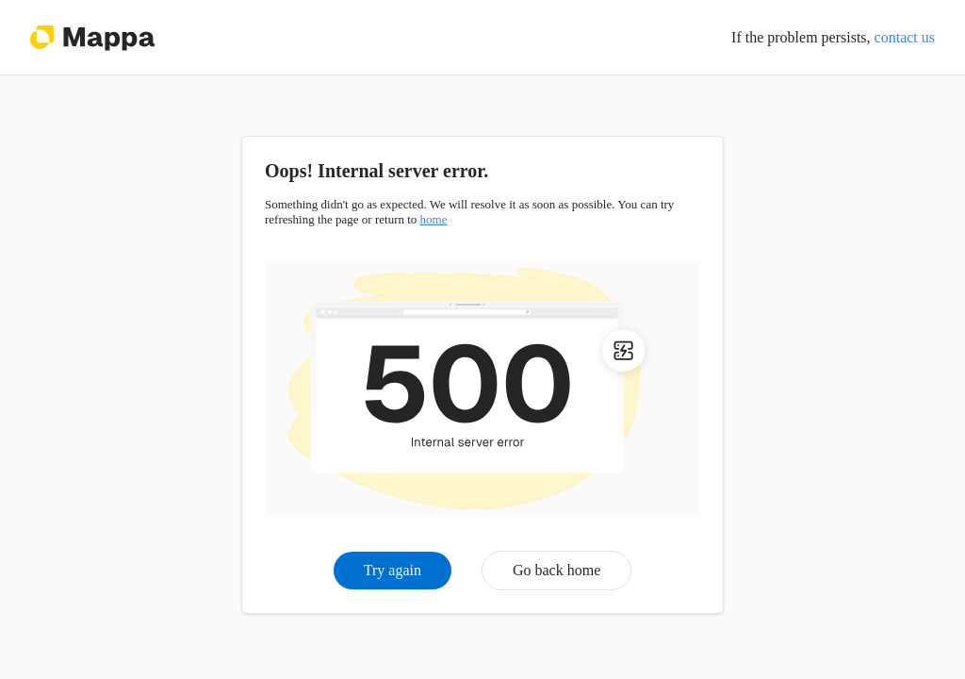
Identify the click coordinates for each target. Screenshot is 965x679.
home (434, 219)
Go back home (556, 570)
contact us (905, 37)
